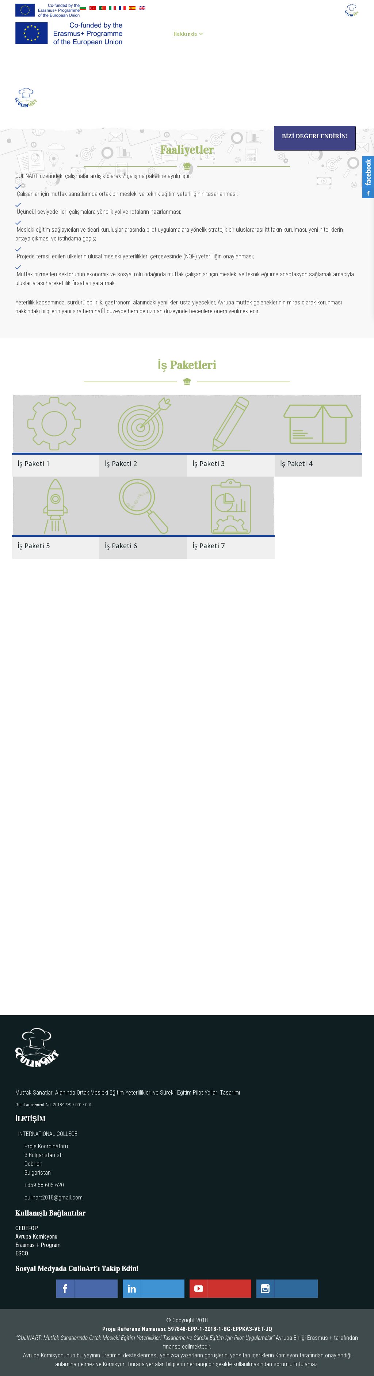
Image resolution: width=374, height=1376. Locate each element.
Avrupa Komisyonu (36, 1236)
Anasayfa (151, 34)
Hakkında (185, 34)
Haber (258, 34)
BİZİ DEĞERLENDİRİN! (315, 136)
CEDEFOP (26, 1228)
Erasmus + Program (38, 1245)
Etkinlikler (291, 34)
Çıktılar (224, 34)
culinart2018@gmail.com (53, 1197)
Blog (322, 34)
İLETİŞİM (151, 67)
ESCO (21, 1253)
